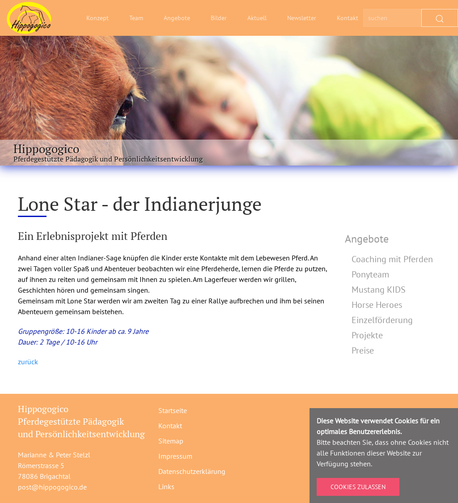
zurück (28, 361)
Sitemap (170, 440)
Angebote (177, 18)
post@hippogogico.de (52, 486)
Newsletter (301, 18)
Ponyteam (370, 274)
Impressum (175, 456)
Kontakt (347, 18)
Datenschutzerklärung (191, 471)
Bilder (219, 18)
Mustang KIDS (379, 289)
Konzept (97, 18)
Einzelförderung (382, 320)
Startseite (172, 410)
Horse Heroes (377, 305)
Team (136, 18)
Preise (363, 350)
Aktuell (257, 18)
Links (166, 486)
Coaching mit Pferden (392, 259)
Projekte (367, 335)
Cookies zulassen (358, 487)
